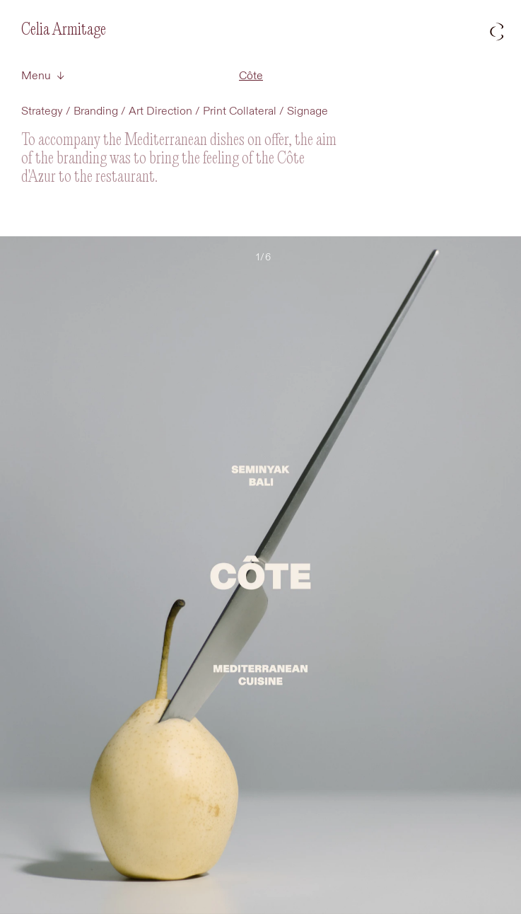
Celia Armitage (63, 30)
